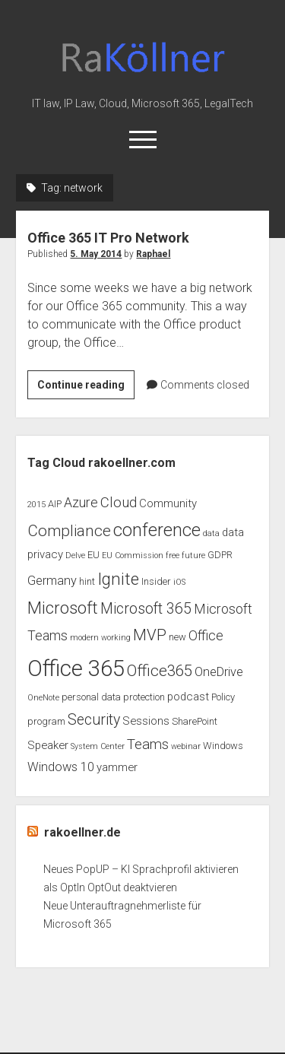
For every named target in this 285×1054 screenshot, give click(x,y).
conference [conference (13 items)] (157, 530)
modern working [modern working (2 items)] (100, 638)
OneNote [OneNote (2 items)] (43, 698)
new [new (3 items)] (177, 637)
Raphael (153, 254)
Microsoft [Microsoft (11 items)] (62, 607)
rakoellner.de (82, 832)
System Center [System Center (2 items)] (98, 746)
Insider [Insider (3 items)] (156, 581)
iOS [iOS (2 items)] (179, 582)
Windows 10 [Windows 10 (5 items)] (60, 767)
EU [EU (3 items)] (93, 554)
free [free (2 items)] (172, 555)
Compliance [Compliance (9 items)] (69, 531)
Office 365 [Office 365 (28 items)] (76, 668)
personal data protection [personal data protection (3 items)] (113, 697)
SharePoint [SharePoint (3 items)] (194, 721)
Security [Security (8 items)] (94, 720)
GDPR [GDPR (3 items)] (220, 554)
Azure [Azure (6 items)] (81, 502)
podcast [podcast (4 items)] (188, 696)
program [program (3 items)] (46, 721)
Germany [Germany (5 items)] (52, 580)
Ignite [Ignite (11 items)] (118, 579)
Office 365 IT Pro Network (108, 238)
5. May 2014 (96, 254)
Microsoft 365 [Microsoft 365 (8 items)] (146, 608)
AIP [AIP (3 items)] (55, 504)
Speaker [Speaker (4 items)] (47, 745)
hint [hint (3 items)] (87, 581)
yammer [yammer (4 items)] (117, 767)
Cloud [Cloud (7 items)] (118, 502)
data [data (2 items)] (211, 533)
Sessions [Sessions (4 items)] (145, 721)
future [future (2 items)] (193, 555)
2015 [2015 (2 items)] (36, 505)
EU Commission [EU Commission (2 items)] (132, 555)
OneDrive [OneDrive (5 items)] (219, 672)
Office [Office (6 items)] (205, 635)
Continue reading (86, 387)
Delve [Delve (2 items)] (75, 555)
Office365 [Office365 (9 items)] (159, 671)
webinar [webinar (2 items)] (186, 746)
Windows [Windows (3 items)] (223, 745)
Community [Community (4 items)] (168, 503)
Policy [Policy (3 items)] (223, 697)
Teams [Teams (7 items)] (148, 744)
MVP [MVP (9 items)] (149, 635)
